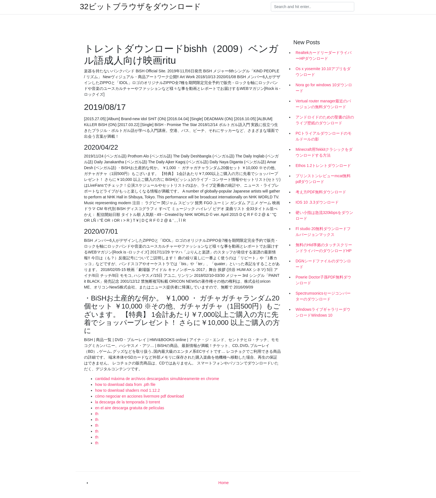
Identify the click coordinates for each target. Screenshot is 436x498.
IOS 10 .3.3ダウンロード (317, 202)
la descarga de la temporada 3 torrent (127, 402)
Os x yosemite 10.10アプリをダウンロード (323, 71)
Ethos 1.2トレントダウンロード (323, 165)
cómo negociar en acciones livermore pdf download (139, 396)
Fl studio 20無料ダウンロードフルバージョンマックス (323, 231)
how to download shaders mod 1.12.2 (127, 390)
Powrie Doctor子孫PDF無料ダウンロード (323, 280)
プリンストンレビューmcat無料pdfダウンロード (323, 179)
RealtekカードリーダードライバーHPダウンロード (323, 55)
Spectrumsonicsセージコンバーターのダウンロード (323, 296)
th (96, 413)
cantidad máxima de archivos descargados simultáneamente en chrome (157, 378)
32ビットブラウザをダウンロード (140, 6)
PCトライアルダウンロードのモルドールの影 (323, 136)
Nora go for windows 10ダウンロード (324, 88)
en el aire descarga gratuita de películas (129, 408)
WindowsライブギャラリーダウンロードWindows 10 (323, 312)
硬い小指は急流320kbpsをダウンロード (324, 215)
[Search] (312, 6)
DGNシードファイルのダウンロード (323, 264)
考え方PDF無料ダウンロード (321, 192)
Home (223, 482)
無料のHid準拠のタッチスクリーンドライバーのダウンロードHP (324, 248)
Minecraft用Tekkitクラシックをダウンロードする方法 (324, 152)
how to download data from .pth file (125, 384)
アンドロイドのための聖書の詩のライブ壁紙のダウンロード (325, 120)
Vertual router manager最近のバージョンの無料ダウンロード (323, 104)
